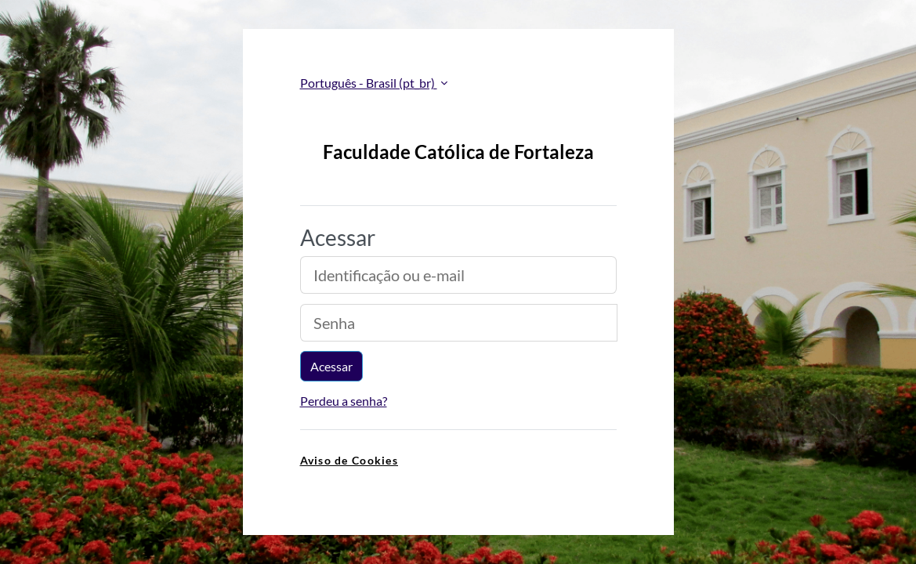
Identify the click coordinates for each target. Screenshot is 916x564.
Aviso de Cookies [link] (349, 460)
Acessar (331, 366)
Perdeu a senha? (343, 400)
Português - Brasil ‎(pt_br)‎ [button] (368, 82)
